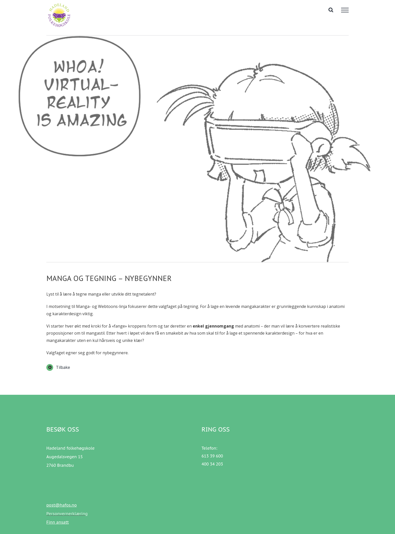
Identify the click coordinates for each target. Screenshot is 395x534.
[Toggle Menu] (345, 10)
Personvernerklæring (67, 513)
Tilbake (63, 367)
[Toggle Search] (330, 9)
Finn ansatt (57, 522)
